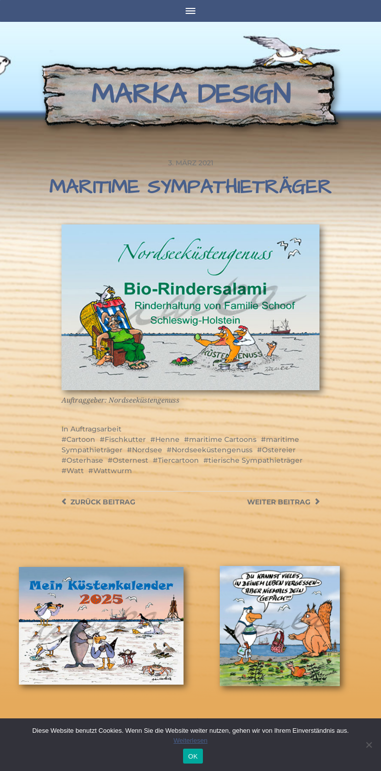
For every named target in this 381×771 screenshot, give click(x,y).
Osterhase (84, 460)
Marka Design (190, 94)
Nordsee (147, 449)
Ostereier (279, 449)
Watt (75, 470)
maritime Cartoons (222, 439)
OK (192, 756)
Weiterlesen (190, 740)
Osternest (130, 460)
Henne (167, 439)
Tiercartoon (178, 460)
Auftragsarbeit (96, 428)
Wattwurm (112, 470)
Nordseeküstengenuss (212, 449)
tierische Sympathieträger (255, 460)
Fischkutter (125, 439)
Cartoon (80, 439)
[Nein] (369, 745)
